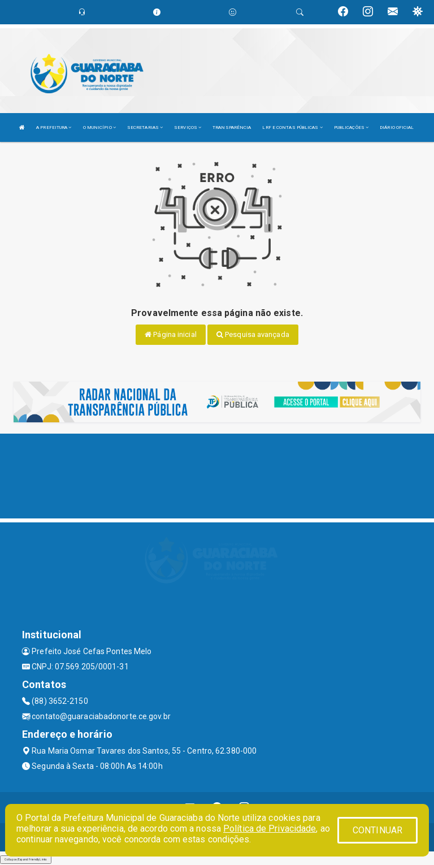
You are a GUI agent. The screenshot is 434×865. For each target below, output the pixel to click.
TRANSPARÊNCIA (231, 127)
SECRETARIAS (145, 127)
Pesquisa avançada (252, 334)
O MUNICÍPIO (99, 127)
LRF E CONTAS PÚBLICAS (292, 127)
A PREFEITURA (53, 127)
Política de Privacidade (269, 828)
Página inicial (171, 334)
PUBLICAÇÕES (351, 127)
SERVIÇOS (187, 127)
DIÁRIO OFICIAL (397, 127)
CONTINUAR (377, 830)
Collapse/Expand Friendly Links (26, 859)
